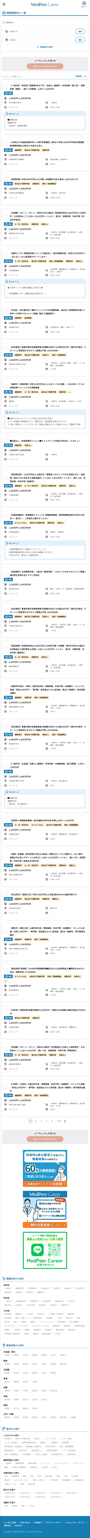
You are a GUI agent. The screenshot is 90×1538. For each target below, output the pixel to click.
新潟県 (7, 1373)
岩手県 (25, 1355)
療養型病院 (19, 1463)
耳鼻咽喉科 (37, 1318)
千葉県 (43, 1364)
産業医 (27, 1329)
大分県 (43, 1417)
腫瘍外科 (71, 1314)
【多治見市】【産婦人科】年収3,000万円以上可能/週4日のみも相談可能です (43, 894)
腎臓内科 (18, 1314)
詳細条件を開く (45, 46)
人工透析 (29, 1314)
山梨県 (43, 1373)
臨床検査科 (46, 1333)
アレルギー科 (9, 1326)
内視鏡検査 (66, 1480)
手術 (32, 1476)
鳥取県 (7, 1399)
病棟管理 (15, 1476)
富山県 (16, 1373)
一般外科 (7, 1301)
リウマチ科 (23, 1326)
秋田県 (43, 1355)
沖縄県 (73, 1417)
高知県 (34, 1408)
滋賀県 (7, 1390)
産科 (78, 1318)
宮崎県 (53, 1417)
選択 (80, 31)
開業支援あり (9, 1450)
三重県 (34, 1381)
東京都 (53, 1364)
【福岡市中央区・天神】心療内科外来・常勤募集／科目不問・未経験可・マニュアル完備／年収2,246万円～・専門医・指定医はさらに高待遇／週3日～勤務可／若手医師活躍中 (47, 690)
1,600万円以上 (55, 1493)
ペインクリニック (46, 1322)
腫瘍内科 (40, 1292)
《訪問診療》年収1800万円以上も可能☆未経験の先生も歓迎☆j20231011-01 (44, 179)
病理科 (26, 1333)
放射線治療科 (80, 1326)
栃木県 (16, 1364)
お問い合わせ (25, 1522)
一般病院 (7, 1463)
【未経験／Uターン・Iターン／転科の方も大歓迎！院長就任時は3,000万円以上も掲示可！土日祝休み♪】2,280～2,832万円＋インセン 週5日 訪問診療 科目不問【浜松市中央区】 (48, 216)
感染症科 (18, 1292)
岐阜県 (7, 1381)
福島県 (62, 1355)
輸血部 (35, 1333)
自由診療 (31, 1484)
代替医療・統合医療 (12, 1333)
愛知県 (25, 1381)
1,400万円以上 (40, 1493)
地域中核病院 (50, 1446)
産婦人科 (69, 1318)
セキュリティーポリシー (76, 1522)
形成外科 (18, 1305)
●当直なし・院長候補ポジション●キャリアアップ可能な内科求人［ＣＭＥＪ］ (45, 440)
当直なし (37, 1438)
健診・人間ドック (22, 1318)
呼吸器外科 (34, 1301)
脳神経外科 (59, 1301)
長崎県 (25, 1417)
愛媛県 (25, 1408)
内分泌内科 (79, 1288)
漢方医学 (48, 1329)
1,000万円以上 (10, 1493)
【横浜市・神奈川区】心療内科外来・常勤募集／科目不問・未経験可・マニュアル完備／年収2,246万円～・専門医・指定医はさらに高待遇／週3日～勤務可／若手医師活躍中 (47, 931)
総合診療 (7, 1318)
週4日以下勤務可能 (22, 1438)
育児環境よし (36, 1450)
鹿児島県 (63, 1417)
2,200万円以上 (25, 1497)
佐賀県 (16, 1417)
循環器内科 (19, 1288)
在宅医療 (7, 1314)
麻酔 (22, 1484)
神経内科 (67, 1288)
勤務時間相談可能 (29, 1442)
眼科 (15, 1322)
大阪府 (25, 1390)
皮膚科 (23, 1322)
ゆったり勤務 (66, 1438)
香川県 (16, 1408)
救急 (58, 1476)
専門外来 (54, 1480)
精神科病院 (32, 1463)
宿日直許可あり (57, 1454)
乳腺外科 (42, 1305)
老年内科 (40, 1314)
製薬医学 (37, 1329)
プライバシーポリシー (54, 1522)
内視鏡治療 (78, 1480)
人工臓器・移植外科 (56, 1314)
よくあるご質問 (10, 1522)
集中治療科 (74, 1322)
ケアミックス (78, 1463)
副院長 (14, 1505)
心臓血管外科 (20, 1301)
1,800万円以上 (71, 1493)
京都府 (16, 1390)
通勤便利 (54, 1442)
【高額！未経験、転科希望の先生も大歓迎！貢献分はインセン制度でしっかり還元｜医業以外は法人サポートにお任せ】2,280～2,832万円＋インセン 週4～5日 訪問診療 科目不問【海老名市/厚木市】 (47, 857)
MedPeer (18, 1525)
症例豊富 (65, 1442)
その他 (57, 1333)
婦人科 (7, 1322)
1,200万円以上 (25, 1493)
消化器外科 (46, 1301)
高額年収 (7, 1438)
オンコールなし (51, 1438)
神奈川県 (63, 1364)
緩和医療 (56, 1326)
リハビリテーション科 (40, 1326)
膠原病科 (29, 1292)
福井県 (34, 1373)
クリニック (45, 1463)
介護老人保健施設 (19, 1467)
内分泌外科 (30, 1305)
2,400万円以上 (40, 1497)
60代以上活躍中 (41, 1454)
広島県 (34, 1399)
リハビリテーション (61, 1463)
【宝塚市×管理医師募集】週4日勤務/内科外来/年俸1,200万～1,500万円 (42, 820)
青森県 (16, 1355)
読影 (39, 1476)
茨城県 (7, 1364)
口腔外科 (53, 1305)
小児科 (59, 1318)
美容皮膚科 (60, 1329)
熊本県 (34, 1417)
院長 (6, 1505)
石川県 (25, 1373)
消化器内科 (45, 1288)
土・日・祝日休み (11, 1442)
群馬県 (25, 1364)
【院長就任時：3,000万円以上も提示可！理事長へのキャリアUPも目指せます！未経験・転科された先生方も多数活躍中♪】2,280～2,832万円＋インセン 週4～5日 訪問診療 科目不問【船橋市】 (47, 478)
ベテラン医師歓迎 (69, 1450)
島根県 (16, 1399)
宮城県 (34, 1355)
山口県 (43, 1399)
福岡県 (7, 1417)
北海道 (7, 1355)
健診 (6, 1467)
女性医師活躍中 (52, 1450)
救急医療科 (61, 1322)
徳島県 (7, 1408)
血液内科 (56, 1288)
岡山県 (25, 1399)
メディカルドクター (21, 1480)
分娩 (65, 1476)
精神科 (7, 1329)
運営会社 (7, 1525)
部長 (23, 1505)
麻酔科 (33, 1322)
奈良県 (43, 1390)
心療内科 (17, 1329)
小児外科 (71, 1301)
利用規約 (37, 1522)
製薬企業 (33, 1467)
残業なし (43, 1442)
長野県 (53, 1373)
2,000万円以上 (10, 1497)
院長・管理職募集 (66, 1446)
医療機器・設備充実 (33, 1446)
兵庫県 (34, 1390)
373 (59, 1121)
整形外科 (7, 1305)
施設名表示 (72, 1454)
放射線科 (67, 1326)
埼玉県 (34, 1364)
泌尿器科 (49, 1318)
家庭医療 (7, 1292)
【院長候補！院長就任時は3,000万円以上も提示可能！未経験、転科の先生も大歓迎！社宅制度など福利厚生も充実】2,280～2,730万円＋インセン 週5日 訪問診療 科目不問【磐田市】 (48, 649)
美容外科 (71, 1329)
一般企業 (44, 1467)
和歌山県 (54, 1390)
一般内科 (7, 1288)
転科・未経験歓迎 (11, 1454)
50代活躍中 (26, 1454)
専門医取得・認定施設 (13, 1446)
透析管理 (48, 1476)
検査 (24, 1476)
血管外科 (64, 1305)
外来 (6, 1476)
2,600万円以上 (55, 1497)
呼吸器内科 (32, 1288)
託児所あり (23, 1450)
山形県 (53, 1355)
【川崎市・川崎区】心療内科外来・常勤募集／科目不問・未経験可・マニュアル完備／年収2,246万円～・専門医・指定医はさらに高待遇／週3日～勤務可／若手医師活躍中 (47, 1087)
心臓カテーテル (10, 1484)
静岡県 (16, 1381)
